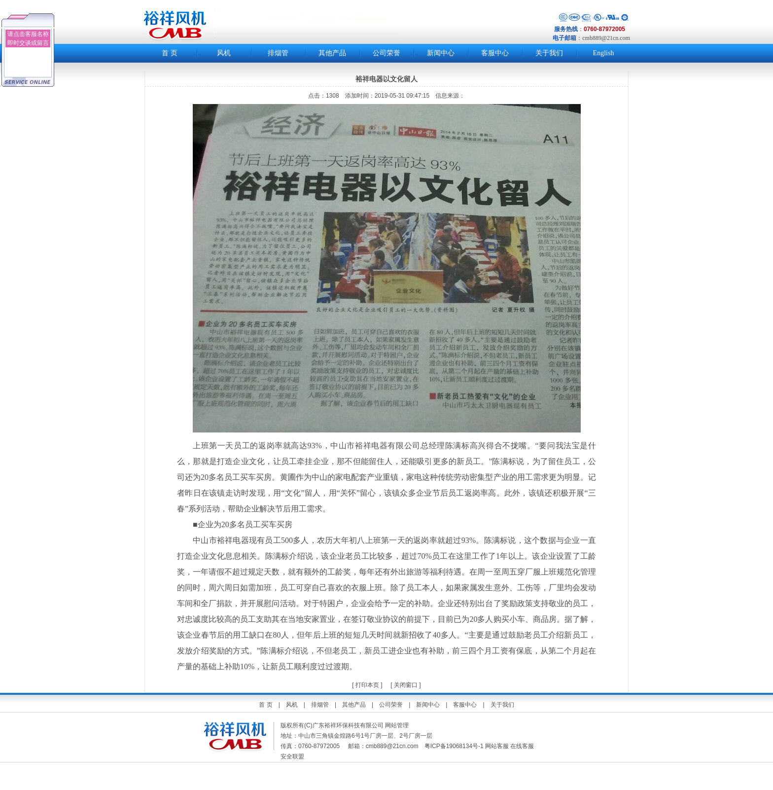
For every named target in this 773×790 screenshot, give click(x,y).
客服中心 (495, 53)
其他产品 (332, 53)
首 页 (169, 53)
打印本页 (366, 685)
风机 (224, 53)
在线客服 (522, 746)
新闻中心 (441, 53)
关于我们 (549, 53)
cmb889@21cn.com (606, 38)
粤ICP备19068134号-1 (454, 746)
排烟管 (278, 53)
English (603, 53)
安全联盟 (293, 756)
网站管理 (397, 725)
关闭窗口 (406, 685)
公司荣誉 (386, 53)
